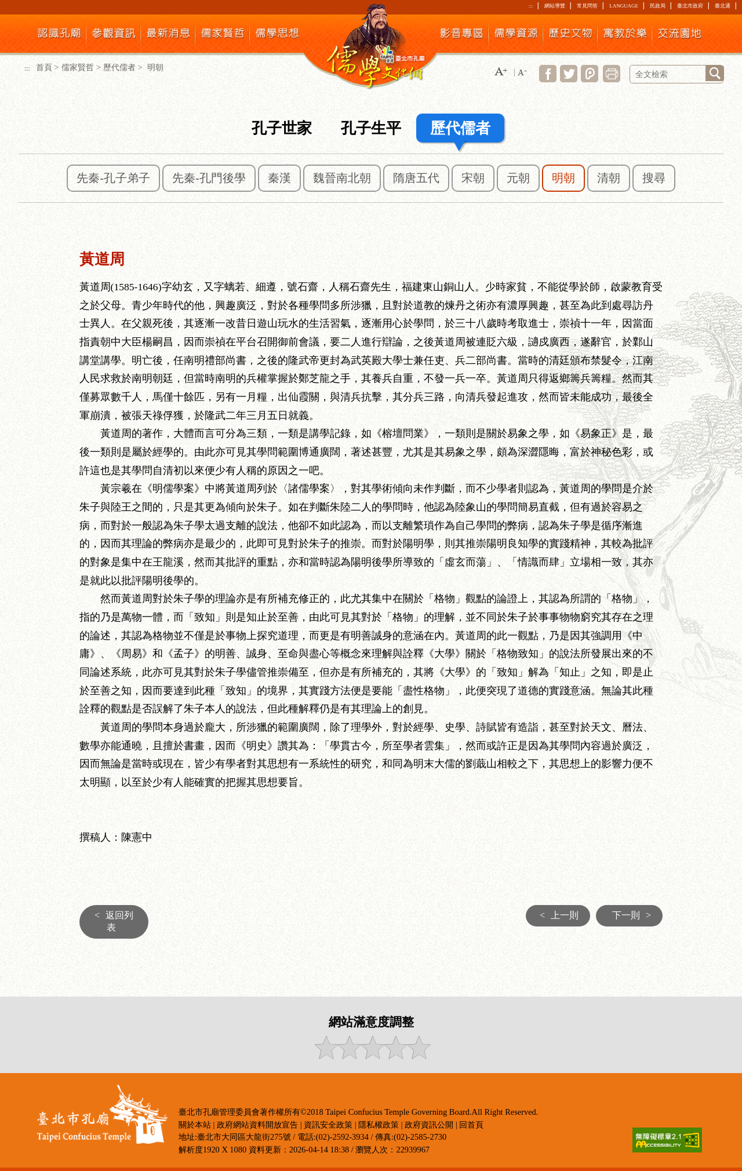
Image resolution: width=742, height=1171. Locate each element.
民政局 (657, 6)
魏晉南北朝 (342, 178)
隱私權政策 (378, 1124)
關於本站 (195, 1124)
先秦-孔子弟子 (113, 178)
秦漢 (279, 178)
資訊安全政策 (328, 1124)
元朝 (518, 178)
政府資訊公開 (429, 1124)
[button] (500, 72)
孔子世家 (282, 128)
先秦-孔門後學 (209, 178)
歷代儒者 (119, 67)
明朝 (563, 178)
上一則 (556, 915)
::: (531, 6)
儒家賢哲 (77, 67)
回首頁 (471, 1124)
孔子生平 (371, 128)
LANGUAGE (623, 6)
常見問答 (587, 6)
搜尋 (653, 178)
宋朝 (473, 178)
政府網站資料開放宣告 (257, 1124)
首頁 (44, 67)
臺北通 (722, 6)
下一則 (634, 915)
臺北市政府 (690, 6)
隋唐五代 (416, 178)
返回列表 (111, 921)
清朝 (608, 178)
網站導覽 (554, 6)
